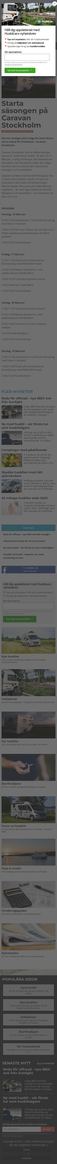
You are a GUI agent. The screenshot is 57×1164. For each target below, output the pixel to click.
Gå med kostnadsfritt (20, 70)
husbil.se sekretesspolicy (13, 64)
